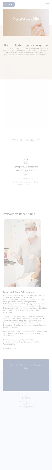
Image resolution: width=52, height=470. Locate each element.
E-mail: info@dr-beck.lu (26, 405)
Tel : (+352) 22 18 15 (26, 400)
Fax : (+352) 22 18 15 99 (26, 403)
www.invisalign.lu (8, 348)
